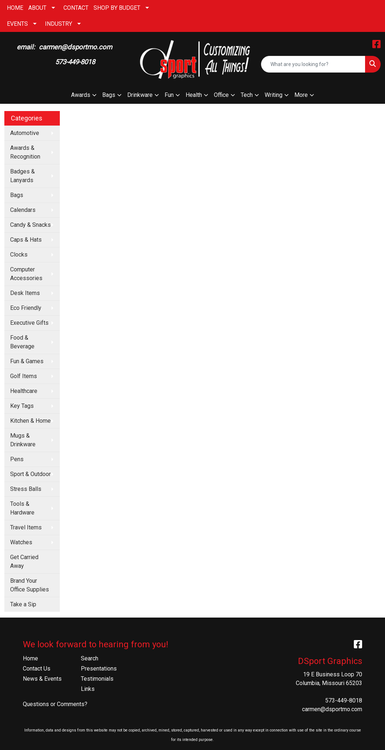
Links (88, 688)
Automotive (24, 133)
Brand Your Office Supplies (29, 585)
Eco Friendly (25, 307)
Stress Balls (25, 488)
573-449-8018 (343, 700)
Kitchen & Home (30, 420)
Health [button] (194, 94)
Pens (17, 459)
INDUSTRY (58, 23)
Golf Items (23, 376)
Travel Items (26, 527)
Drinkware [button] (140, 94)
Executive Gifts (29, 322)
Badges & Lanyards (22, 176)
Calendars (23, 209)
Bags (16, 195)
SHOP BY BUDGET (117, 7)
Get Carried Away (24, 561)
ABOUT (37, 7)
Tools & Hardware (22, 508)
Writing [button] (273, 94)
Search (89, 658)
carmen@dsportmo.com (332, 709)
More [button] (301, 94)
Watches (21, 542)
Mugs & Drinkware (23, 440)
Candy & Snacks (30, 224)
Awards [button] (80, 94)
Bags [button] (108, 94)
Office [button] (221, 94)
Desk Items (25, 293)
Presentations (99, 668)
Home (30, 658)
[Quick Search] (313, 64)
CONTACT (75, 7)
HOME (15, 7)
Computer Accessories (26, 274)
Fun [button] (169, 94)
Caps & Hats (26, 239)
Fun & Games (27, 361)
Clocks (19, 254)
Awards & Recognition (25, 152)
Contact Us (36, 668)
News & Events (42, 678)
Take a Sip (23, 604)
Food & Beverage (22, 342)
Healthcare (23, 391)
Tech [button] (247, 94)
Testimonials (97, 678)
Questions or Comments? (55, 704)
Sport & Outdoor (30, 474)
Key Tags (22, 405)
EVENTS (17, 23)
